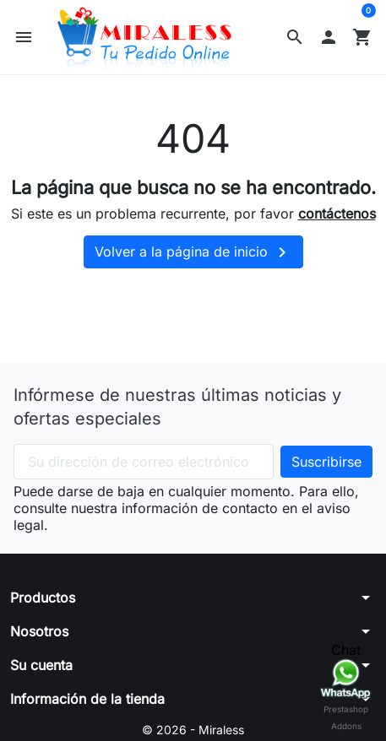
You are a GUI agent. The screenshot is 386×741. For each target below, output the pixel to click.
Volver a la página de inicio (193, 252)
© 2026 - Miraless (193, 729)
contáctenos (337, 213)
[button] (294, 37)
